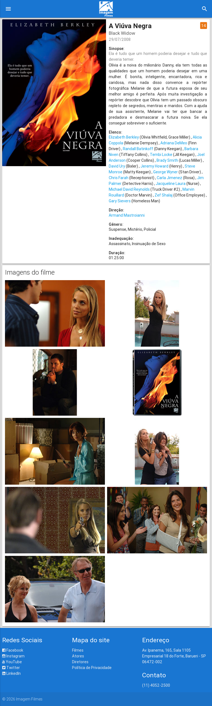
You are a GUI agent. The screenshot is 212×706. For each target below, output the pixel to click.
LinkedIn (11, 673)
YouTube (12, 661)
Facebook (12, 650)
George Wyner (165, 171)
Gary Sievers (120, 200)
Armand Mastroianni (127, 215)
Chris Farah (118, 177)
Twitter (11, 667)
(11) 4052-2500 (156, 685)
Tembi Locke (161, 154)
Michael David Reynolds (129, 189)
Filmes (77, 650)
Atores (78, 656)
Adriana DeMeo (173, 142)
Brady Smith (167, 160)
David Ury (117, 166)
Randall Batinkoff (138, 148)
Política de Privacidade (92, 667)
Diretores (80, 661)
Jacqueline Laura (171, 183)
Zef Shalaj (164, 195)
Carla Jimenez (169, 177)
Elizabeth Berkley (124, 137)
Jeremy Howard (154, 166)
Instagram (13, 656)
